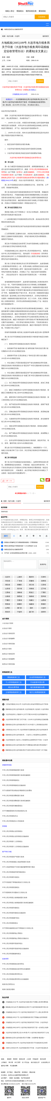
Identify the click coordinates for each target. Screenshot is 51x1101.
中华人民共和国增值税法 (10, 780)
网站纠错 (32, 1072)
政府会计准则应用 (8, 654)
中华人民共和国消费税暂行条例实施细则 (16, 801)
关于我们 (10, 1072)
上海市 (19, 577)
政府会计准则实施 (8, 664)
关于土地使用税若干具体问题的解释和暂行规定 (18, 867)
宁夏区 (7, 600)
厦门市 (31, 612)
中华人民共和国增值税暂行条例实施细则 (16, 775)
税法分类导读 (13, 687)
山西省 (43, 600)
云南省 (7, 596)
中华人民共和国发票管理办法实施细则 (15, 979)
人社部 (29, 1059)
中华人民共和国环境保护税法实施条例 (15, 948)
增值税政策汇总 (13, 677)
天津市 (43, 577)
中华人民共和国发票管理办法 (12, 974)
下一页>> (32, 493)
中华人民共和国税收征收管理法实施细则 (16, 969)
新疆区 (19, 604)
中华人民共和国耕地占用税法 (12, 933)
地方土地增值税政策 (37, 692)
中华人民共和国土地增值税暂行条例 (14, 897)
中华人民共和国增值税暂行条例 (13, 770)
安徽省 (31, 581)
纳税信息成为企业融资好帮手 (13, 29)
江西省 (7, 592)
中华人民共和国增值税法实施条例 (14, 785)
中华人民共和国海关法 (10, 816)
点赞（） (9, 481)
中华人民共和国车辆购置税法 (12, 806)
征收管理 (5, 959)
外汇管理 (17, 1062)
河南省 (31, 588)
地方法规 (10, 36)
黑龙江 (31, 592)
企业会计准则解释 (8, 638)
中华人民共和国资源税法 (10, 887)
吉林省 (43, 581)
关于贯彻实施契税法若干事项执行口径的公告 (17, 928)
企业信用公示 (45, 1062)
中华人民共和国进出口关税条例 (13, 821)
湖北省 (7, 585)
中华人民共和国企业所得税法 (12, 831)
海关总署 (43, 1059)
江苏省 (43, 585)
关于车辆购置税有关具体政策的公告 (14, 811)
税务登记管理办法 (8, 984)
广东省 (19, 581)
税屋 (3, 36)
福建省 (31, 604)
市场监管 (35, 1059)
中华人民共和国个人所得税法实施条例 (15, 846)
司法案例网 (13, 1066)
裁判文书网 (4, 1066)
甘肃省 (19, 600)
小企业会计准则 (7, 623)
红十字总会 (25, 1062)
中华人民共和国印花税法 (10, 877)
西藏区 (19, 585)
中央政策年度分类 (37, 682)
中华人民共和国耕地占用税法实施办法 (15, 938)
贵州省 (43, 596)
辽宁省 (43, 588)
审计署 (11, 1062)
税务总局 (22, 1059)
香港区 (43, 604)
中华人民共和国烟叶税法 (10, 918)
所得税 (4, 826)
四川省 (19, 588)
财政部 (9, 1059)
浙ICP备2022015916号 (29, 1084)
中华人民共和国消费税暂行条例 (13, 795)
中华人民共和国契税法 (10, 923)
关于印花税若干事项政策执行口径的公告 (16, 882)
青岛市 (7, 612)
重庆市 (31, 577)
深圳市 (43, 612)
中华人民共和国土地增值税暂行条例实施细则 (17, 903)
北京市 (7, 577)
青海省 (7, 604)
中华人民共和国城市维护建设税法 (14, 872)
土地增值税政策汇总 (14, 692)
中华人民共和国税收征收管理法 (13, 964)
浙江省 (31, 585)
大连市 (17, 36)
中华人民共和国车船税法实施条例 (14, 913)
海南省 (31, 596)
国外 (31, 608)
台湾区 (7, 608)
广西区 (43, 592)
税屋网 (3, 1072)
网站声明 (17, 1072)
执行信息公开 (35, 1062)
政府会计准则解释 (8, 659)
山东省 (7, 588)
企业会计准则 (7, 628)
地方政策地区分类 (37, 687)
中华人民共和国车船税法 (10, 908)
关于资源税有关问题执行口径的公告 (14, 892)
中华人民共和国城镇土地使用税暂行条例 (16, 862)
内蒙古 (31, 600)
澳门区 (19, 608)
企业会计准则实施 (8, 644)
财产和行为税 (7, 852)
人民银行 (4, 1062)
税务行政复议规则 (8, 989)
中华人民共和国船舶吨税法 (11, 954)
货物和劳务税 (7, 765)
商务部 (15, 1059)
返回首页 (46, 36)
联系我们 (25, 1072)
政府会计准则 (7, 649)
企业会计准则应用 (8, 633)
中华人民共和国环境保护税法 (12, 943)
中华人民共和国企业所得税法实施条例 (15, 836)
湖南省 (19, 592)
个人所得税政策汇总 (14, 682)
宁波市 (19, 612)
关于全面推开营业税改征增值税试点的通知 (17, 790)
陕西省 (19, 596)
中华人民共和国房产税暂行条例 (13, 857)
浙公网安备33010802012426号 (10, 1084)
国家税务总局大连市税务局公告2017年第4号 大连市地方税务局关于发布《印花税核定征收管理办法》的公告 (25, 102)
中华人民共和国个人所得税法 (12, 841)
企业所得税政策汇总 (37, 677)
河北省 (7, 581)
